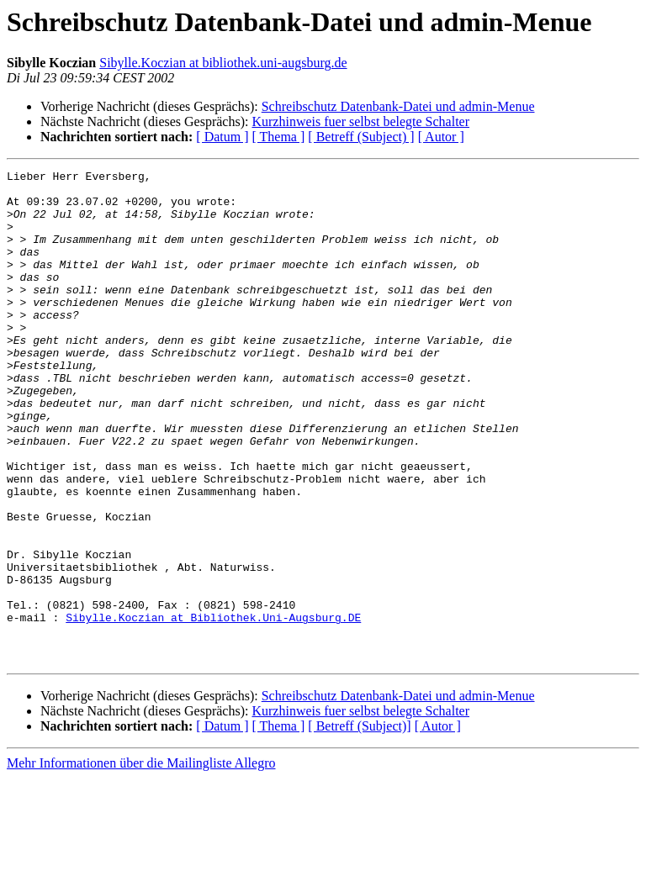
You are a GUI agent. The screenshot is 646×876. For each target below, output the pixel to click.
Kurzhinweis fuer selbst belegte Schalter (360, 121)
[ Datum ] (222, 136)
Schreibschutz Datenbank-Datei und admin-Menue (398, 106)
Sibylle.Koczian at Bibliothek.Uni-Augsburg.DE (213, 707)
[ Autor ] (441, 136)
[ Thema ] (278, 136)
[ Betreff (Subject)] (359, 824)
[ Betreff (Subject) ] (361, 136)
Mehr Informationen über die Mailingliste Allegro (141, 861)
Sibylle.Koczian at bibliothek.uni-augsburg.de (223, 62)
